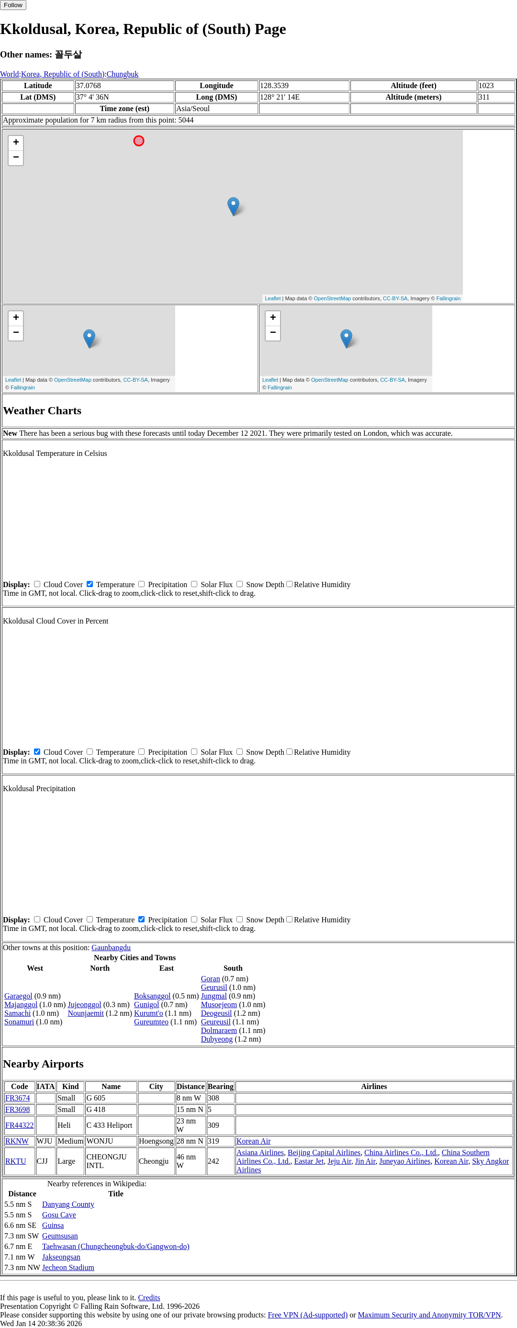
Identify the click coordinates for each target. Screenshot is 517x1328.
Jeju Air (339, 1161)
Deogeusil (216, 1013)
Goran (210, 979)
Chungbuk (123, 74)
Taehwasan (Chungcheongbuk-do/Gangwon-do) (116, 1246)
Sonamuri (19, 1022)
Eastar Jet (309, 1161)
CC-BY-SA (395, 298)
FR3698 (17, 1109)
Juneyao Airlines (404, 1161)
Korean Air (253, 1141)
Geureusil (216, 1022)
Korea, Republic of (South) (62, 74)
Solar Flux (217, 584)
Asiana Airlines (260, 1152)
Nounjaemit (85, 1013)
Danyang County (68, 1204)
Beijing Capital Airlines (324, 1152)
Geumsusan (60, 1236)
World (9, 74)
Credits (149, 1298)
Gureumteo (151, 1022)
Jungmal (214, 996)
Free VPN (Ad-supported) (308, 1315)
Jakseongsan (61, 1257)
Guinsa (53, 1225)
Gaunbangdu (111, 947)
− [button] (16, 158)
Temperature (115, 584)
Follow (13, 5)
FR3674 (17, 1098)
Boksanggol (152, 996)
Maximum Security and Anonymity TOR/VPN (429, 1315)
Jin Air (365, 1161)
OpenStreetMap (332, 298)
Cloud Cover (63, 584)
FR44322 (19, 1125)
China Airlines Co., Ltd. (401, 1152)
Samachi (17, 1013)
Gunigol (146, 1004)
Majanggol (20, 1004)
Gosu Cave (59, 1215)
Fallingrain (448, 298)
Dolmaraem (219, 1030)
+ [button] (16, 143)
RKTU (15, 1161)
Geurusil (214, 987)
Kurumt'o (148, 1013)
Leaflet (273, 298)
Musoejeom (219, 1004)
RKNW (17, 1141)
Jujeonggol (84, 1004)
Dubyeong (217, 1039)
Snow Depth (265, 584)
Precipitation (167, 584)
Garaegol (18, 996)
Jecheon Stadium (68, 1267)
